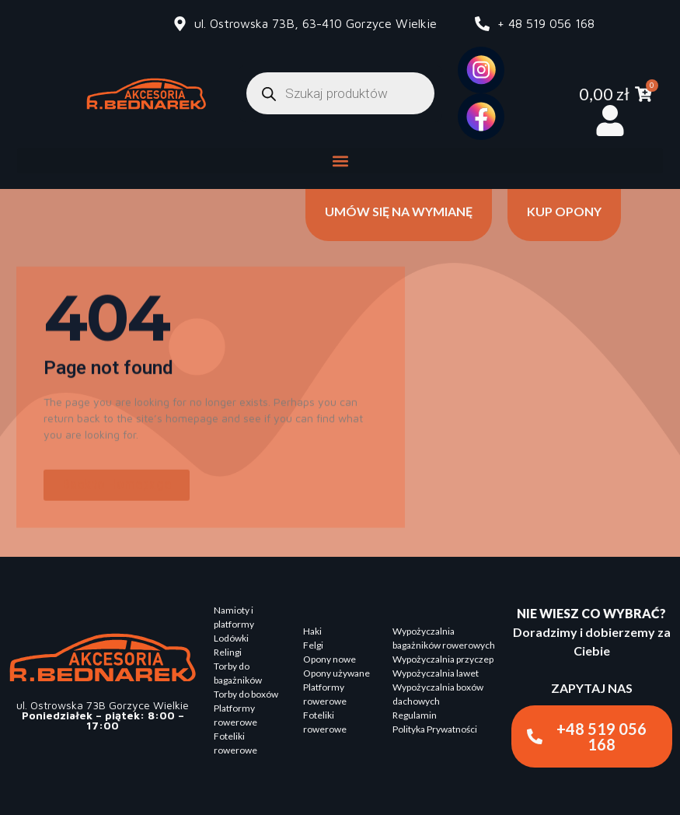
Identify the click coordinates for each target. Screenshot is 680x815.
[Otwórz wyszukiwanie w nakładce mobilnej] (340, 93)
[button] (340, 160)
